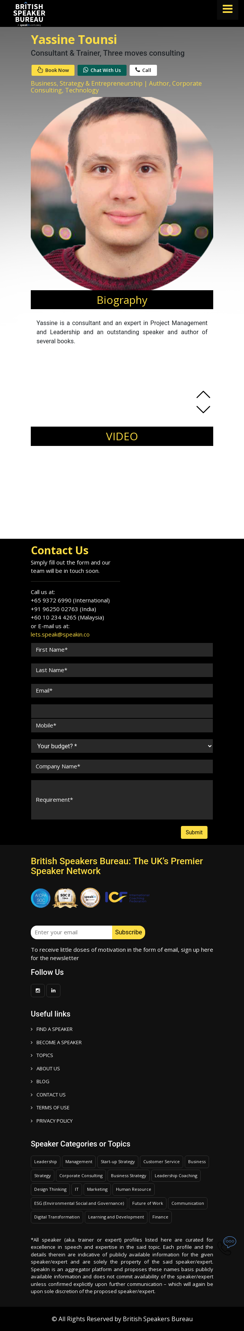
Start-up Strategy (118, 1161)
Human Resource (133, 1189)
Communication (187, 1203)
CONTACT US (48, 1094)
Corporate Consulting (81, 1175)
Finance (160, 1217)
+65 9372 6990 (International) (70, 600)
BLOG (40, 1081)
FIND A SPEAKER (52, 1029)
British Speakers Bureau (158, 1319)
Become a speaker (56, 1042)
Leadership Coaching (176, 1175)
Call (143, 70)
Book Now (53, 70)
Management (78, 1161)
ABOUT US (45, 1068)
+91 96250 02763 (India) (63, 609)
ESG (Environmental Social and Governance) (79, 1203)
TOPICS (42, 1055)
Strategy (42, 1175)
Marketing (97, 1189)
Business (197, 1161)
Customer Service (161, 1161)
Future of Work (147, 1203)
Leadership (45, 1161)
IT (77, 1189)
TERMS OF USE (50, 1107)
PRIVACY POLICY (52, 1120)
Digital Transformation (57, 1217)
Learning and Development (116, 1217)
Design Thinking (50, 1189)
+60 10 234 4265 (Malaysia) (67, 617)
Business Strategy (128, 1175)
